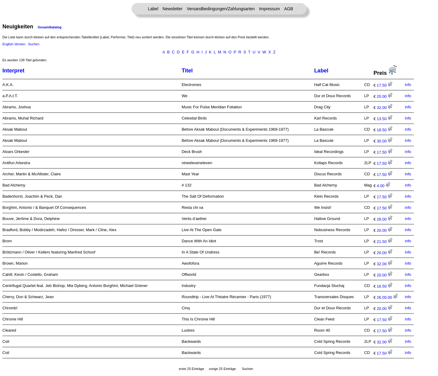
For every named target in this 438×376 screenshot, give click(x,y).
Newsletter (172, 8)
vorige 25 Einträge (222, 369)
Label (153, 8)
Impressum (269, 8)
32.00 (384, 107)
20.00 (384, 96)
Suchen (33, 44)
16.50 (384, 286)
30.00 (384, 141)
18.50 (384, 130)
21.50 (384, 241)
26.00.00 (387, 297)
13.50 (384, 118)
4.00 (383, 185)
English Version (13, 44)
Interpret (13, 71)
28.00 (384, 219)
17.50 (384, 85)
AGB (288, 8)
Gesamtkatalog (50, 27)
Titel (187, 71)
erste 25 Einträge (191, 369)
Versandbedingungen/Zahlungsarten (221, 8)
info (408, 84)
